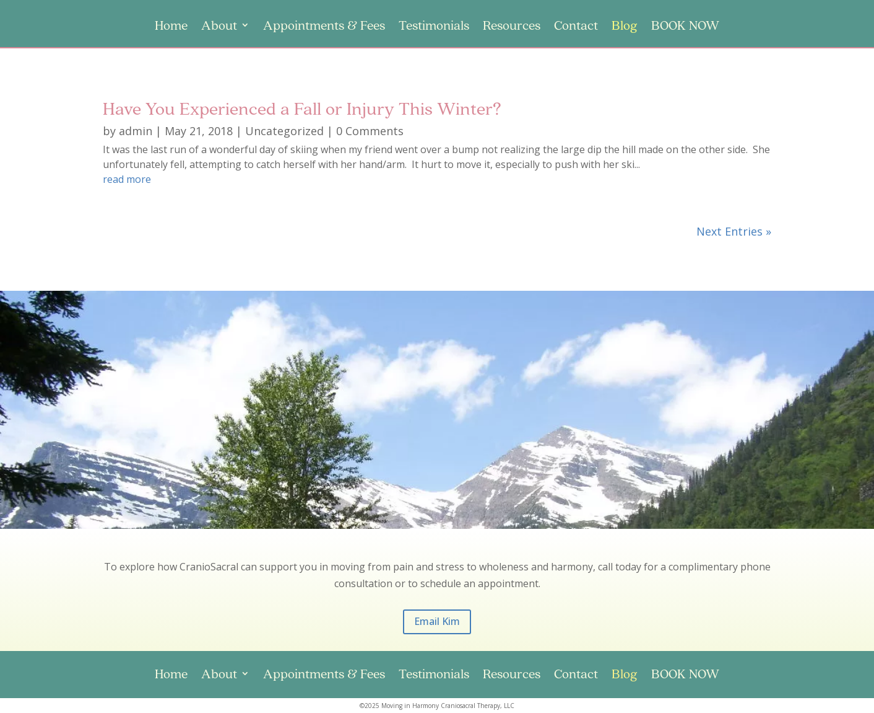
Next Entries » (733, 231)
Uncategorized (284, 130)
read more (127, 179)
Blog (625, 26)
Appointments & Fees (324, 26)
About (219, 26)
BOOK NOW (685, 26)
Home (171, 26)
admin (135, 130)
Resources (511, 26)
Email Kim (437, 621)
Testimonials (434, 26)
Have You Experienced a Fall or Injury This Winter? (302, 108)
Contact (576, 26)
